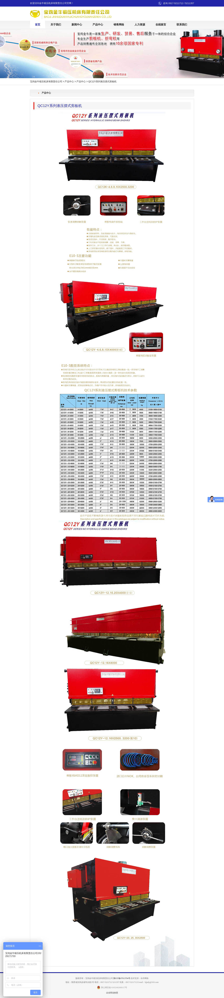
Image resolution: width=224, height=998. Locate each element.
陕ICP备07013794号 (121, 978)
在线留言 (161, 24)
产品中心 (98, 24)
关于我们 (56, 24)
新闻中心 (77, 24)
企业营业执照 (112, 993)
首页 (37, 24)
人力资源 (140, 24)
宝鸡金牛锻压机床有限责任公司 (46, 81)
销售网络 (119, 24)
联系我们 (182, 24)
